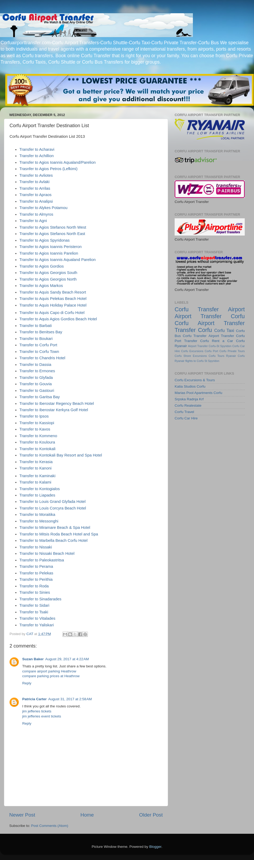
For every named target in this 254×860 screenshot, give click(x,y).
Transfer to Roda (34, 586)
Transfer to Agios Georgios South (48, 273)
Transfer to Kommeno (38, 436)
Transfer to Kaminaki (37, 476)
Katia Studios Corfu (190, 386)
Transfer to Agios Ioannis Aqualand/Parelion (57, 162)
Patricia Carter (34, 699)
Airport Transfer (221, 336)
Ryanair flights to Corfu (189, 360)
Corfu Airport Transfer (210, 323)
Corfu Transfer (195, 336)
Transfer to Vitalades (37, 618)
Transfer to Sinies (34, 592)
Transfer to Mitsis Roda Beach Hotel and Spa (58, 534)
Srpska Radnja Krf (189, 399)
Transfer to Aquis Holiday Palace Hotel (53, 305)
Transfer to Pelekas (36, 573)
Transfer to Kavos (34, 429)
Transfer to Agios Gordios (41, 266)
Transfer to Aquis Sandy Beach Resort (52, 292)
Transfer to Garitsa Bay (39, 397)
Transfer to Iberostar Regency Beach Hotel (56, 403)
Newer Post (22, 815)
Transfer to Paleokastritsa (41, 560)
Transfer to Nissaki (35, 547)
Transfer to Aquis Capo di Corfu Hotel (51, 313)
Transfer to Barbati (35, 325)
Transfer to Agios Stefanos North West (52, 227)
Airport (236, 309)
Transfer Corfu (193, 330)
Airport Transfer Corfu (210, 316)
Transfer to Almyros (36, 214)
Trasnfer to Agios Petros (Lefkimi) (48, 169)
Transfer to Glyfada (36, 377)
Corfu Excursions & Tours (195, 380)
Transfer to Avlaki (34, 182)
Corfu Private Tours (232, 351)
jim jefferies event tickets (41, 716)
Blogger (155, 847)
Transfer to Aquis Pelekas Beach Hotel (53, 298)
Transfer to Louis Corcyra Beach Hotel (52, 508)
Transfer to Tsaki (33, 612)
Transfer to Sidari (34, 605)
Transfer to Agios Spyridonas (44, 240)
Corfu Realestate (188, 405)
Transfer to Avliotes (36, 175)
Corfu (182, 309)
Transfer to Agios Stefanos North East (52, 234)
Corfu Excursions (192, 351)
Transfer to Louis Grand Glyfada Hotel (52, 501)
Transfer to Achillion (36, 156)
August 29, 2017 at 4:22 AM (67, 659)
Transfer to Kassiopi (36, 423)
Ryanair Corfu (235, 355)
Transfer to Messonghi (38, 521)
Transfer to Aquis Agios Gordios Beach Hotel (58, 319)
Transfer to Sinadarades (40, 599)
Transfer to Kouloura (37, 442)
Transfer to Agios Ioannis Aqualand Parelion (57, 260)
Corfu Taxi (224, 330)
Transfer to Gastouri (36, 390)
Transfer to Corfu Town (39, 351)
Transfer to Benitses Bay (40, 332)
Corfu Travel (184, 412)
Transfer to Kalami (35, 482)
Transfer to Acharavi (36, 149)
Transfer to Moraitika (37, 514)
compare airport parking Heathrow (49, 671)
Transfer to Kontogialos (39, 489)
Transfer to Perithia (36, 579)
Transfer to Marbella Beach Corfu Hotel (53, 540)
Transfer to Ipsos (34, 416)
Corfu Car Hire (186, 418)
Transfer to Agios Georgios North (47, 279)
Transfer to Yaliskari (36, 625)
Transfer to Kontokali (37, 449)
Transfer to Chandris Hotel (42, 358)
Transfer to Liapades (37, 495)
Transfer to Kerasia (36, 462)
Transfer (208, 309)
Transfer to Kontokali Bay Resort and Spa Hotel (60, 455)
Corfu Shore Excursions (191, 355)
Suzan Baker (33, 659)
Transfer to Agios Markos (41, 285)
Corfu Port (211, 351)
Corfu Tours (216, 355)
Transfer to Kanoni (35, 468)
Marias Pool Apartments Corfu (198, 393)
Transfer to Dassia (35, 364)
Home (87, 815)
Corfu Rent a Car (216, 341)
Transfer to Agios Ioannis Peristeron (50, 247)
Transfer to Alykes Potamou (43, 208)
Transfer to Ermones (37, 371)
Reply (26, 683)
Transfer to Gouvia (35, 384)
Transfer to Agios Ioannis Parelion (48, 253)
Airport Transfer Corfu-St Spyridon (210, 346)
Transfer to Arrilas (34, 188)
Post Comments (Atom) (49, 826)
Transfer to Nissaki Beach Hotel (46, 553)
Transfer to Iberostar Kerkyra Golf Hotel (53, 410)
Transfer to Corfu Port (38, 345)
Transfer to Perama (36, 566)
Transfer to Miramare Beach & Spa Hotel (54, 527)
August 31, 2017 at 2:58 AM (70, 699)
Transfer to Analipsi (36, 201)
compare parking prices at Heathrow (51, 676)
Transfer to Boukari (36, 338)
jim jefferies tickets (36, 711)
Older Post (151, 815)
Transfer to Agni (33, 221)
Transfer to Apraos (35, 195)
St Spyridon (212, 360)
